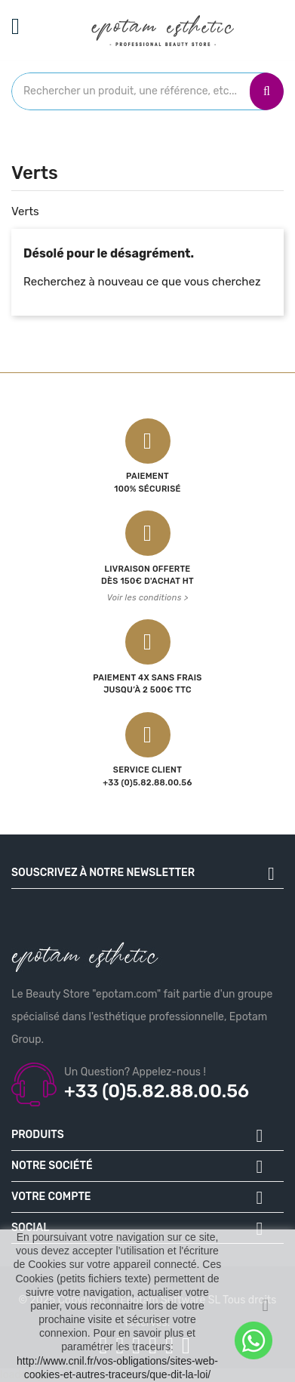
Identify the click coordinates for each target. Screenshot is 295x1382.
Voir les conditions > (148, 598)
